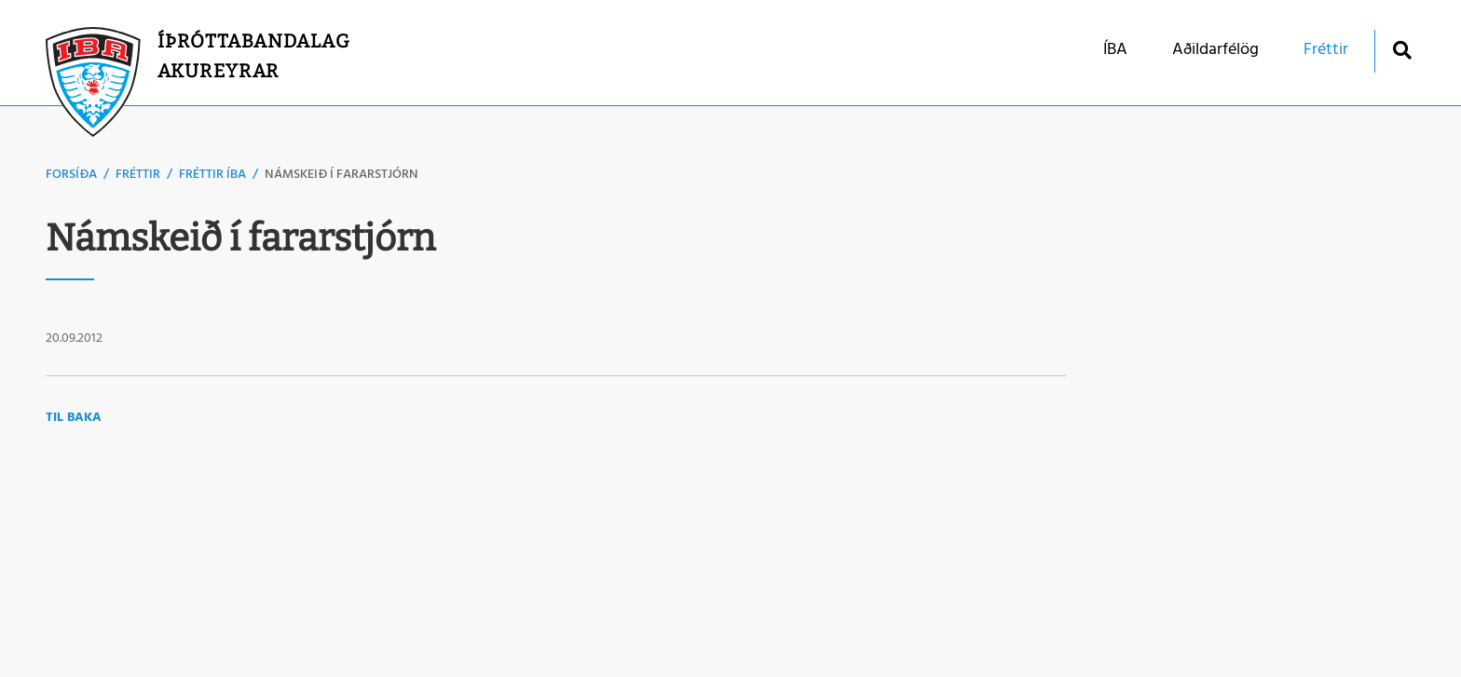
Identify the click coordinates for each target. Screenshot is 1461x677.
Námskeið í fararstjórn (341, 174)
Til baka (74, 417)
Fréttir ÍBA (212, 174)
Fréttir (138, 174)
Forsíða (71, 174)
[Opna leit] (1401, 50)
